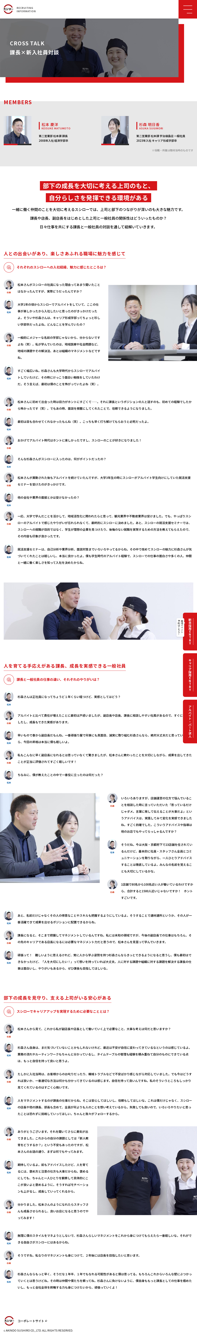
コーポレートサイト (31, 1320)
